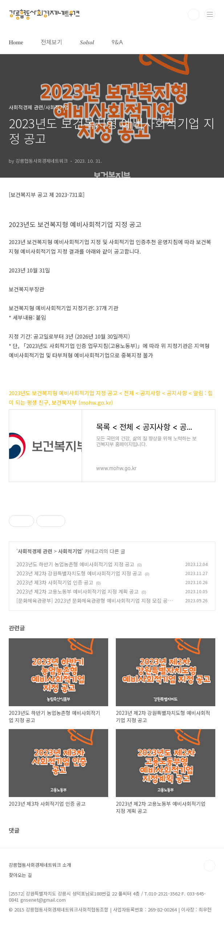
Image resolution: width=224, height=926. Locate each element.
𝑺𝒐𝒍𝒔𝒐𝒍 (87, 41)
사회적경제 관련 (35, 551)
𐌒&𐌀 (117, 41)
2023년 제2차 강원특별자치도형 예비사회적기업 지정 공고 (79, 573)
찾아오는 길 (20, 875)
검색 (193, 14)
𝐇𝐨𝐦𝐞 (16, 41)
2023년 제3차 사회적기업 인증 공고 (54, 582)
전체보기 (51, 41)
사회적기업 (70, 551)
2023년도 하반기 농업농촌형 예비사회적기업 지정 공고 (75, 564)
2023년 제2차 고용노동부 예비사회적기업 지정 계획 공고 (77, 591)
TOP (209, 866)
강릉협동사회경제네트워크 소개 (40, 864)
